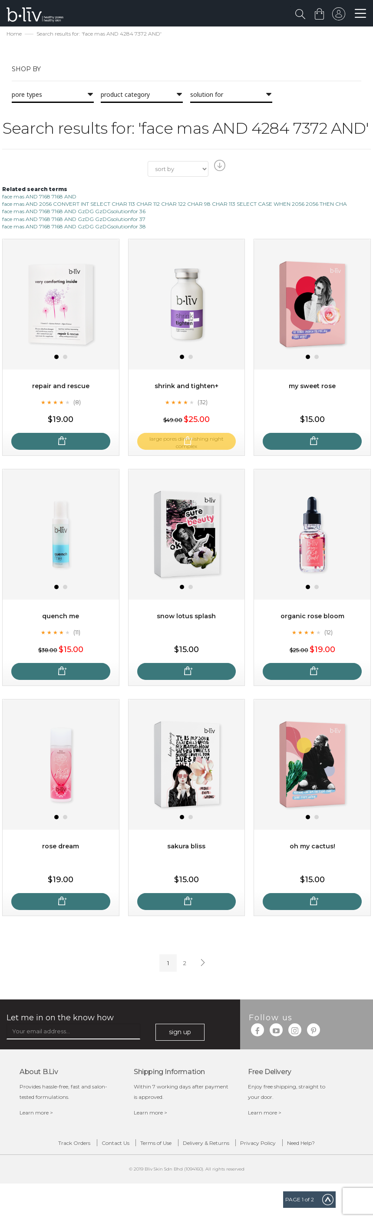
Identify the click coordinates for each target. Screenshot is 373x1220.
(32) (202, 403)
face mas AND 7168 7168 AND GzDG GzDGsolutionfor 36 (73, 212)
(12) (329, 633)
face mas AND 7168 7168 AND (39, 198)
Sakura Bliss (186, 847)
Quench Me (60, 617)
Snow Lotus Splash (186, 617)
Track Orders (55, 1146)
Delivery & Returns (235, 1146)
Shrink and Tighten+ (186, 387)
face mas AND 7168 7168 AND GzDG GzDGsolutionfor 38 (74, 227)
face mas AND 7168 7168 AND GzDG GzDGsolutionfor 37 (73, 220)
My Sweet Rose (312, 387)
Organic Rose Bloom (312, 617)
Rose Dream (61, 847)
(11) (76, 633)
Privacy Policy (303, 1146)
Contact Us (112, 1146)
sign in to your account (337, 16)
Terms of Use (169, 1146)
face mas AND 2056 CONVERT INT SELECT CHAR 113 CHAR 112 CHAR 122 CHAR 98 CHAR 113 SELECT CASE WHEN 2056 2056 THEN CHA (174, 205)
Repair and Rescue (60, 387)
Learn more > (36, 1114)
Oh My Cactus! (312, 847)
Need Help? (193, 1162)
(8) (77, 403)
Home (14, 35)
